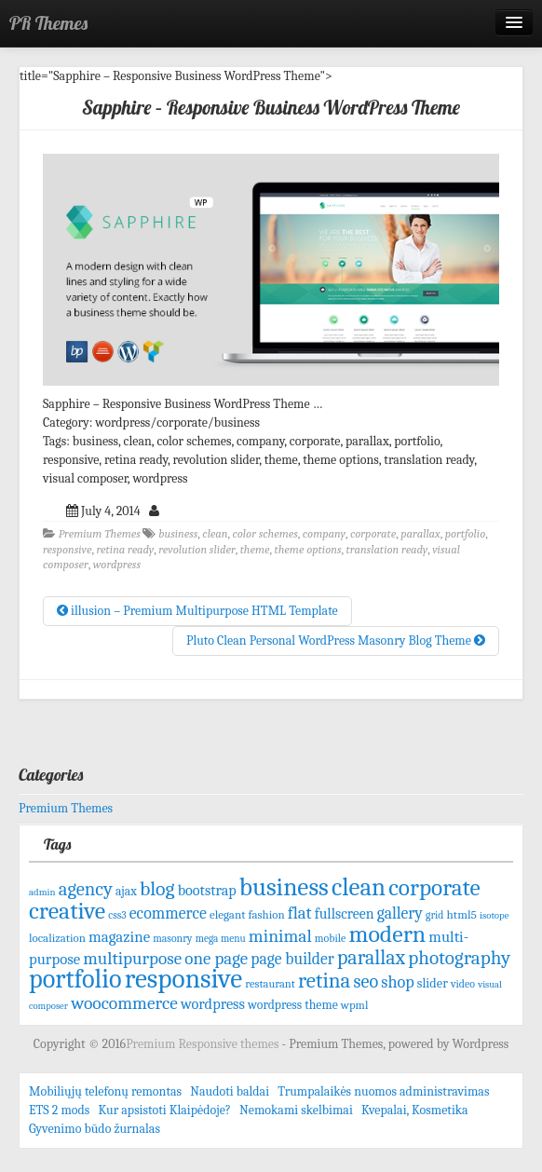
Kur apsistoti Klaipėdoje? (165, 1110)
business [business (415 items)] (284, 887)
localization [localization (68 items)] (57, 938)
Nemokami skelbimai (296, 1110)
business (177, 533)
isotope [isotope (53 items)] (494, 915)
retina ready (125, 549)
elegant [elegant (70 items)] (228, 914)
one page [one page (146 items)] (216, 958)
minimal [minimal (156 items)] (280, 936)
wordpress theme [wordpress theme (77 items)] (293, 1005)
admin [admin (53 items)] (42, 892)
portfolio (465, 533)
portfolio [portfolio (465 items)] (75, 979)
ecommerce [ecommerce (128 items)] (168, 913)
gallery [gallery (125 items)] (400, 913)
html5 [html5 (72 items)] (462, 914)
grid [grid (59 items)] (434, 914)
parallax (420, 533)
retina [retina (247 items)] (324, 980)
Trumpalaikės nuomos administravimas (383, 1091)
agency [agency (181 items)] (86, 889)
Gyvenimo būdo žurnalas (94, 1129)
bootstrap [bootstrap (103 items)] (207, 890)
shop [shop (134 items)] (397, 982)
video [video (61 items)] (463, 983)
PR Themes (48, 22)
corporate (373, 533)
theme (255, 549)
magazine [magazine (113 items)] (119, 937)
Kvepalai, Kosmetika (414, 1110)
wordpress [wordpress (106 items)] (213, 1004)
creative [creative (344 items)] (67, 910)
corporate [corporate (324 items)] (434, 887)
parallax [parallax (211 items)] (371, 957)
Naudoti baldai (229, 1091)
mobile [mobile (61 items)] (330, 938)
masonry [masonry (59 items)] (172, 938)
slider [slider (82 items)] (432, 983)
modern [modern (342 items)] (387, 933)
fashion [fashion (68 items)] (267, 914)
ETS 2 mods (59, 1110)
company (324, 533)
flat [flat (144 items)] (300, 913)
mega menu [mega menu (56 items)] (221, 939)
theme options (308, 549)
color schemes (264, 533)
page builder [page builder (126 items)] (292, 958)
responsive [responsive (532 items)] (183, 978)
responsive (67, 549)
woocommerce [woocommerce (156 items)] (124, 1003)
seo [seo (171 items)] (366, 981)
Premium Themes (100, 533)
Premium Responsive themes (203, 1044)
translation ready (387, 549)
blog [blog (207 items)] (157, 888)
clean (214, 533)
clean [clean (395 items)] (359, 887)
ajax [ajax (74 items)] (126, 891)
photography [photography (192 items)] (459, 958)
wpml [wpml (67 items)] (355, 1005)
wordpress (117, 564)
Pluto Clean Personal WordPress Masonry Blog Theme (335, 640)
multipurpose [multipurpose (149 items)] (132, 958)
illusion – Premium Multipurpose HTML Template (197, 611)
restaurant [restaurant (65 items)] (270, 983)
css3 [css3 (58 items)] (117, 915)
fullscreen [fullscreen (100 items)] (344, 914)
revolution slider (196, 549)
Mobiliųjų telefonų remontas (105, 1091)
